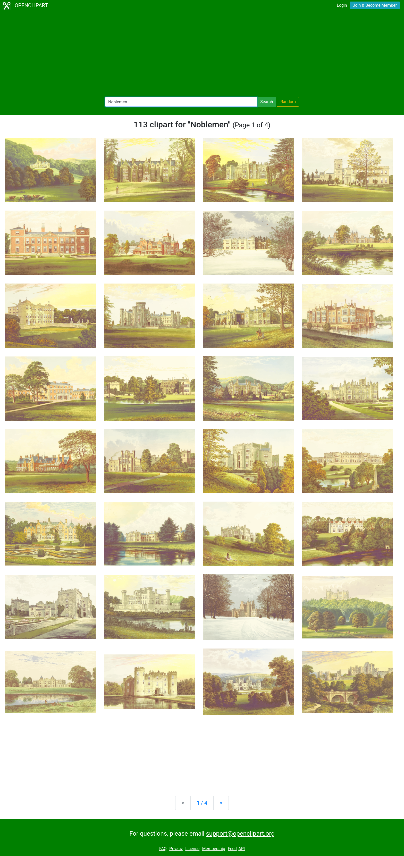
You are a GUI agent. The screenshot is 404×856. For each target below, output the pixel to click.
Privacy (176, 848)
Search (266, 101)
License (192, 848)
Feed (232, 848)
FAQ (163, 848)
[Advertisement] (202, 54)
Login (342, 5)
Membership (213, 848)
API (241, 848)
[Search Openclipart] (181, 102)
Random (288, 101)
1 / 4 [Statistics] (202, 803)
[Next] (221, 803)
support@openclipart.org (240, 833)
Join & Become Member (375, 5)
